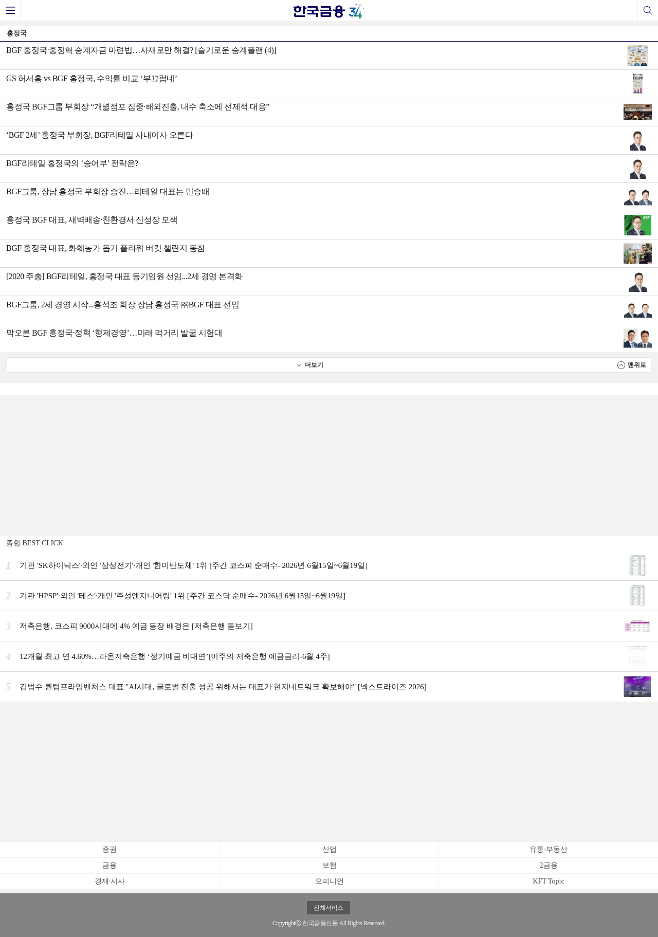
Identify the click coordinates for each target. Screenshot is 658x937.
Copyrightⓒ (286, 923)
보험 (329, 865)
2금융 (549, 865)
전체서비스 (328, 907)
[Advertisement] (329, 464)
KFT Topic (548, 881)
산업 (329, 849)
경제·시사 (110, 881)
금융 (109, 865)
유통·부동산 (548, 849)
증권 (109, 849)
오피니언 (329, 881)
